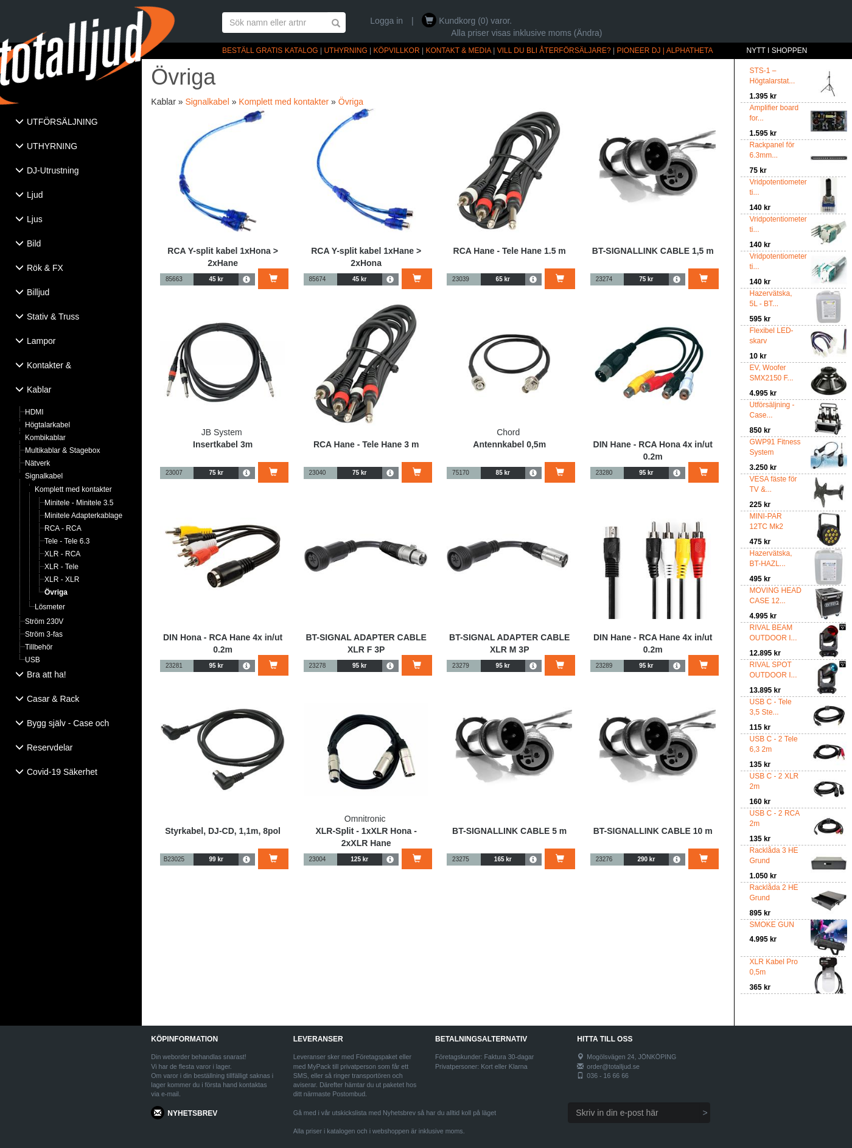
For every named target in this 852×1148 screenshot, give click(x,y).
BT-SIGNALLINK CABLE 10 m (653, 831)
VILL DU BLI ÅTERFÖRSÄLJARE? (554, 50)
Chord (508, 432)
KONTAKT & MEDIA (458, 50)
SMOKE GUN (772, 924)
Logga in (386, 21)
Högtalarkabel (47, 425)
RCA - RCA (63, 528)
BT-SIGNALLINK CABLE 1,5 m (653, 251)
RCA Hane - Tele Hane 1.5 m (509, 251)
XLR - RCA (62, 554)
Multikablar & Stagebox (62, 450)
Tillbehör (39, 647)
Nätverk (37, 463)
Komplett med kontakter (73, 489)
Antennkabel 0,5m (509, 444)
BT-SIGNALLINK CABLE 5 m (509, 831)
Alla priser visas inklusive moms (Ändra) (526, 33)
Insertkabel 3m (223, 444)
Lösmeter (50, 607)
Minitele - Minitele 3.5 (78, 503)
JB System (221, 432)
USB (32, 660)
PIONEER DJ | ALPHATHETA (665, 50)
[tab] (71, 123)
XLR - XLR (61, 579)
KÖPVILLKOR (397, 50)
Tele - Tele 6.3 (67, 541)
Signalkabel (44, 476)
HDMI (34, 412)
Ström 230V (44, 621)
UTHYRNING (345, 50)
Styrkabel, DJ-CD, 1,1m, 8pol (223, 831)
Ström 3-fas (44, 634)
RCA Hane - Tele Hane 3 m (366, 444)
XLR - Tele (61, 566)
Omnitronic (365, 819)
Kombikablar (45, 437)
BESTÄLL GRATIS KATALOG (270, 50)
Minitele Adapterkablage (83, 515)
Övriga (56, 592)
